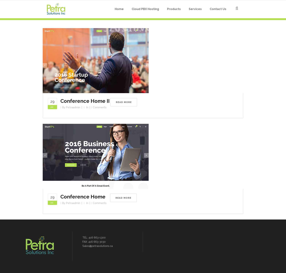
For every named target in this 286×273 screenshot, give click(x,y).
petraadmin (73, 107)
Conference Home (82, 197)
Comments (100, 107)
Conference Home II (85, 101)
